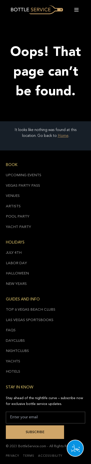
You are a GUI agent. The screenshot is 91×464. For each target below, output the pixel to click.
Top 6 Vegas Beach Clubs (30, 310)
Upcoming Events (23, 175)
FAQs (11, 330)
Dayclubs (15, 341)
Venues (13, 196)
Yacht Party (18, 227)
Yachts (13, 361)
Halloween (17, 273)
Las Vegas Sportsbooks (29, 320)
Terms (28, 456)
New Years (16, 284)
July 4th (14, 253)
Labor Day (16, 263)
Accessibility (50, 456)
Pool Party (17, 217)
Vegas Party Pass (23, 186)
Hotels (13, 372)
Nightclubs (17, 351)
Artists (13, 206)
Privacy (12, 456)
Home (63, 136)
